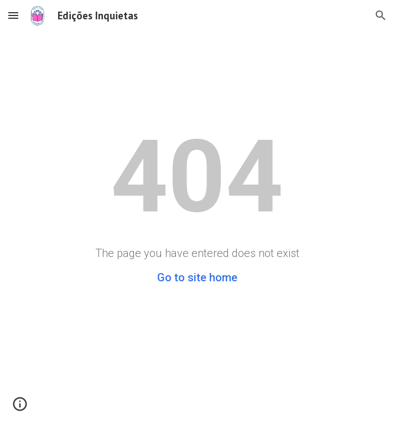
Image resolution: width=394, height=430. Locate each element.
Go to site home (197, 277)
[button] (13, 15)
